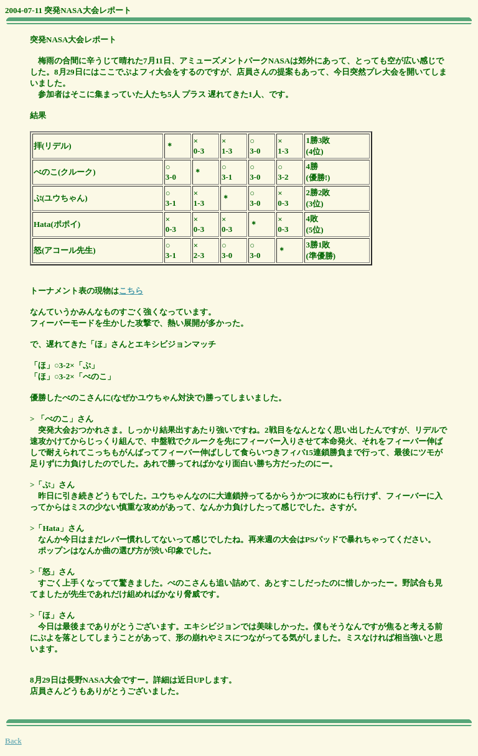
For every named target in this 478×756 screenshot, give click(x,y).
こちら (131, 290)
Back (13, 740)
